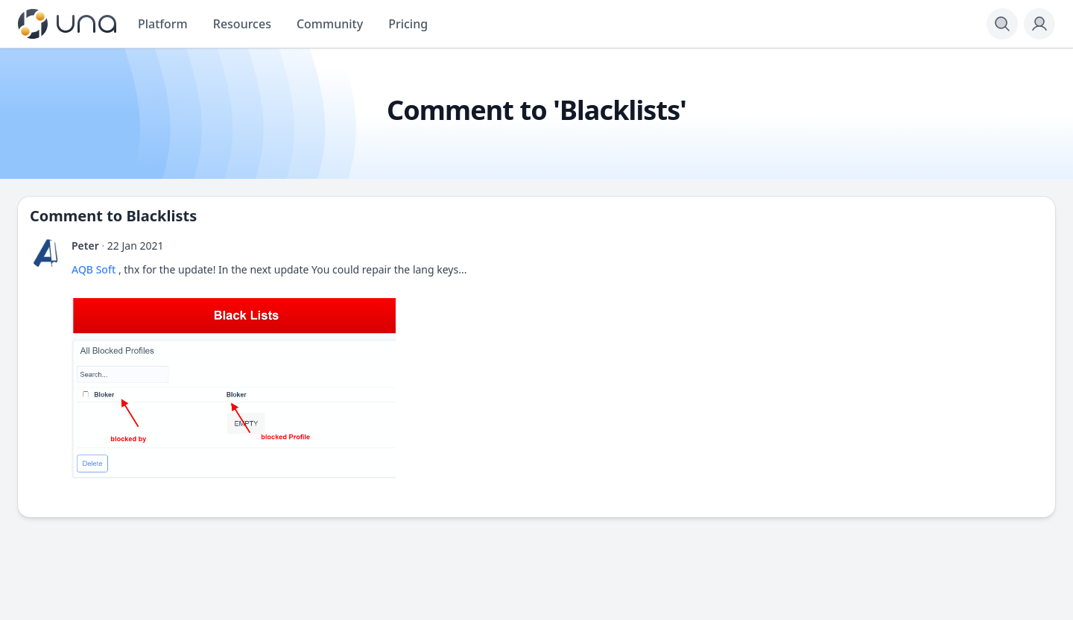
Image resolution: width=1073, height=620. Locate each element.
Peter (85, 245)
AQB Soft (93, 269)
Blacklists (162, 216)
